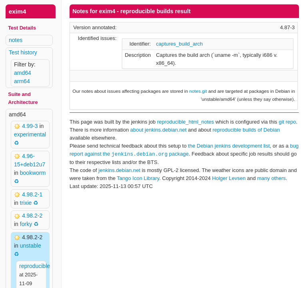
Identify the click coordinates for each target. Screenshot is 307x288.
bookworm (33, 173)
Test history (23, 52)
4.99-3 (31, 126)
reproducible (34, 266)
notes (15, 40)
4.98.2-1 (32, 194)
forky (26, 224)
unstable (30, 245)
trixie (26, 203)
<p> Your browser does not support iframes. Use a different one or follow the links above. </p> (184, 144)
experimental (30, 134)
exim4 (17, 11)
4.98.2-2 (32, 215)
